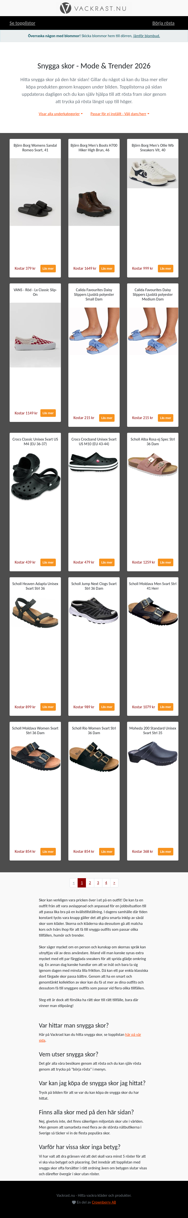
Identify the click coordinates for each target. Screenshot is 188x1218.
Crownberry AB (104, 1202)
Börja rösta (163, 23)
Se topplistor (22, 23)
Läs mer (48, 268)
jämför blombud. (146, 35)
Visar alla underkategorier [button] (59, 113)
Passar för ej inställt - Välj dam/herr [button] (118, 113)
